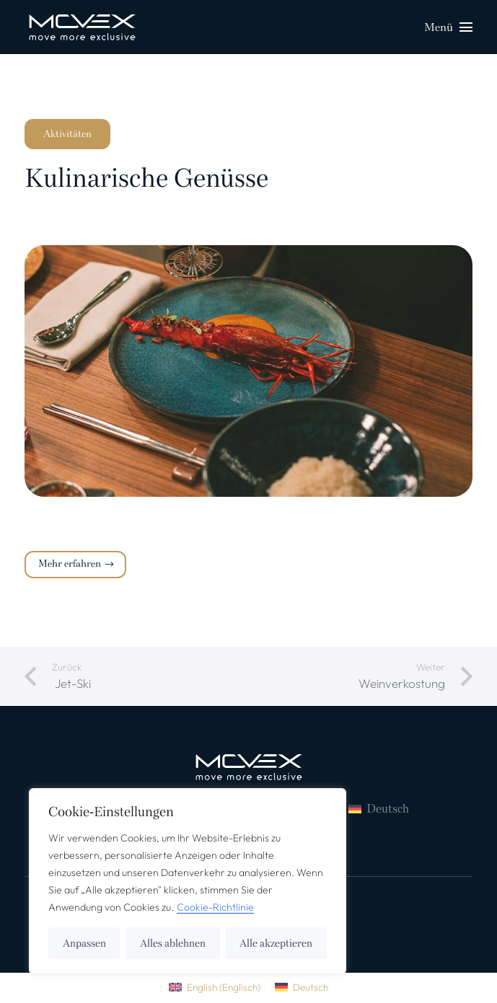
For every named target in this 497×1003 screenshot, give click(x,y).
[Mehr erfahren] (75, 564)
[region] (187, 881)
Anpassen (84, 943)
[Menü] (448, 27)
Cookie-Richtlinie (215, 907)
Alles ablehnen (173, 943)
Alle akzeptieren (275, 943)
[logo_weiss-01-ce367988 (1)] (82, 27)
